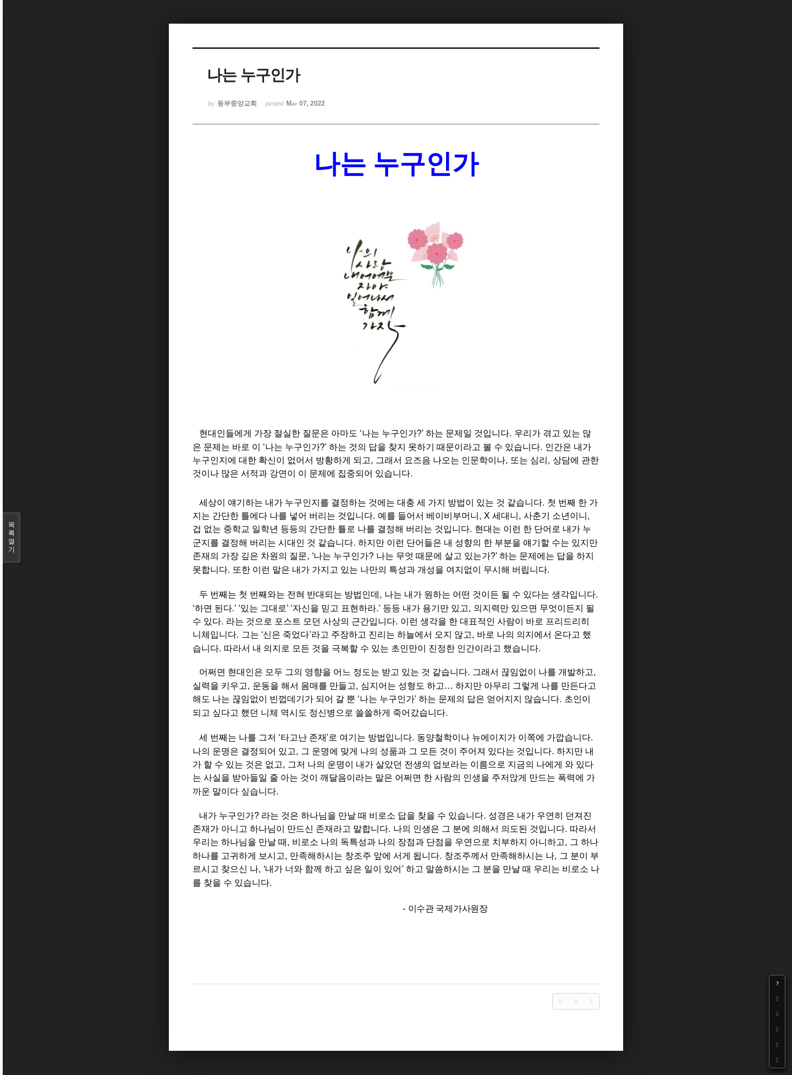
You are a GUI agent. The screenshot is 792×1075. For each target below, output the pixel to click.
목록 (11, 537)
